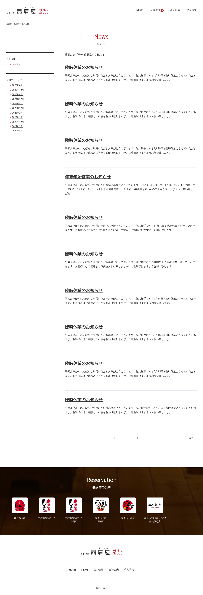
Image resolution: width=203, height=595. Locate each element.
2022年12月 (18, 122)
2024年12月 (18, 99)
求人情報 (192, 10)
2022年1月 (17, 131)
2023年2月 (17, 112)
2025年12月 (18, 90)
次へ (191, 437)
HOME (72, 569)
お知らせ (16, 64)
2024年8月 (17, 103)
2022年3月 (17, 126)
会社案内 (175, 10)
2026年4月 (17, 85)
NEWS (139, 10)
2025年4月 (17, 94)
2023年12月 (18, 108)
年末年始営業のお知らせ (88, 176)
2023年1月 (17, 117)
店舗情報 (155, 10)
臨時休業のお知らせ (84, 67)
